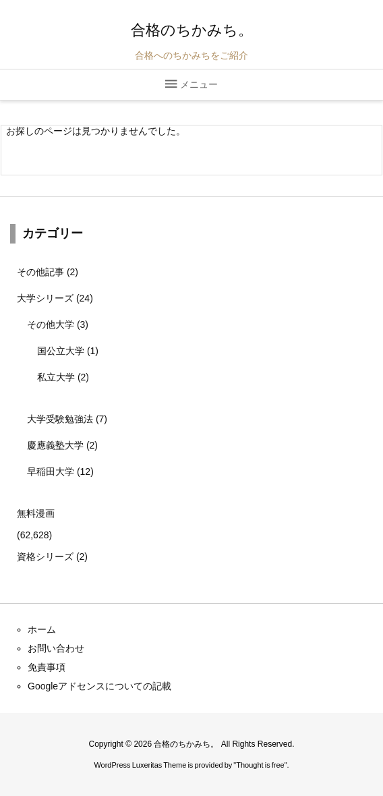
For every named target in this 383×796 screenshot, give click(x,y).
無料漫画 (36, 513)
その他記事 (47, 271)
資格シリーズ (52, 556)
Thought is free (260, 765)
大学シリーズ (55, 298)
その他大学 (57, 324)
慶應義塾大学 (62, 445)
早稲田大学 (60, 471)
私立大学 (63, 377)
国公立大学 (67, 350)
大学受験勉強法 (67, 419)
